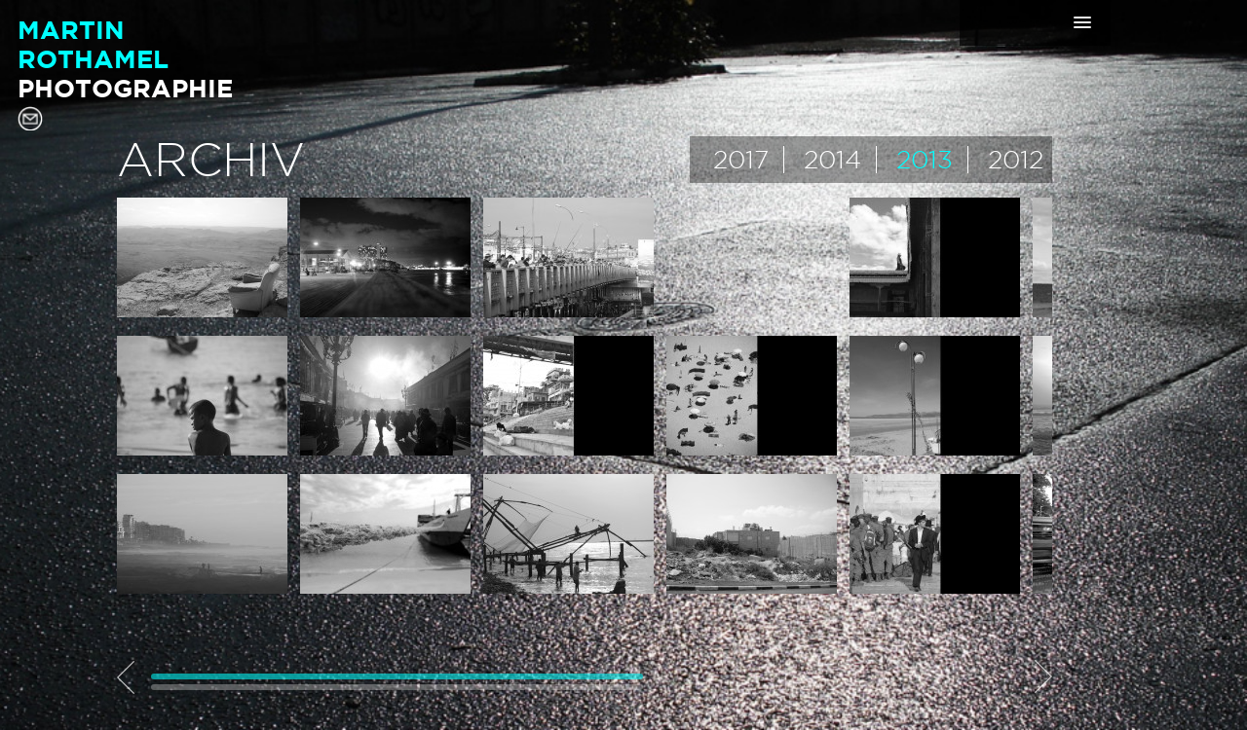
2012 (1015, 159)
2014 (832, 159)
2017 (741, 159)
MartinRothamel (125, 59)
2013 (924, 159)
